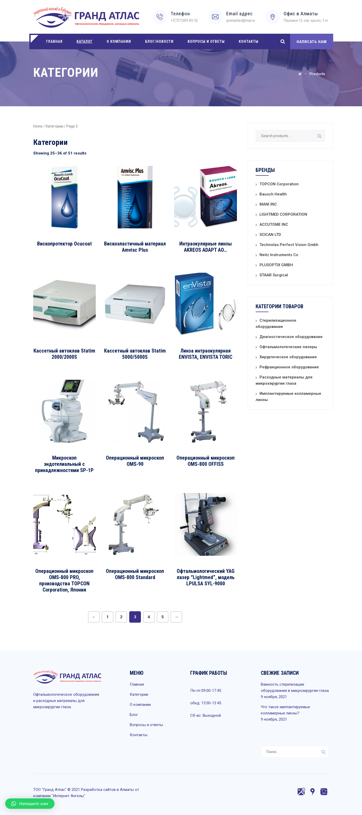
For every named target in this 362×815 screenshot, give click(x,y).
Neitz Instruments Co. (279, 254)
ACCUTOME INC (273, 224)
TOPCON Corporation (279, 184)
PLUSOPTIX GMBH (276, 265)
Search (319, 136)
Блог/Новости (159, 41)
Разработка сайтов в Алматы (107, 789)
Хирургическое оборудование (288, 357)
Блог (134, 714)
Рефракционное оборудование (289, 367)
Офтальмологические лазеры (288, 347)
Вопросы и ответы (206, 41)
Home (38, 126)
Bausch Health (273, 194)
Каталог (85, 41)
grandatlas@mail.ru (240, 20)
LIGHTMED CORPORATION (283, 214)
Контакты (248, 41)
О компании (119, 41)
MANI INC (268, 204)
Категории (54, 126)
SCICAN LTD (270, 234)
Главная (54, 41)
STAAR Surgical (273, 275)
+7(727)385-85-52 (184, 20)
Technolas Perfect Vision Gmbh (288, 244)
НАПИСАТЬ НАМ (312, 41)
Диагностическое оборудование (291, 336)
